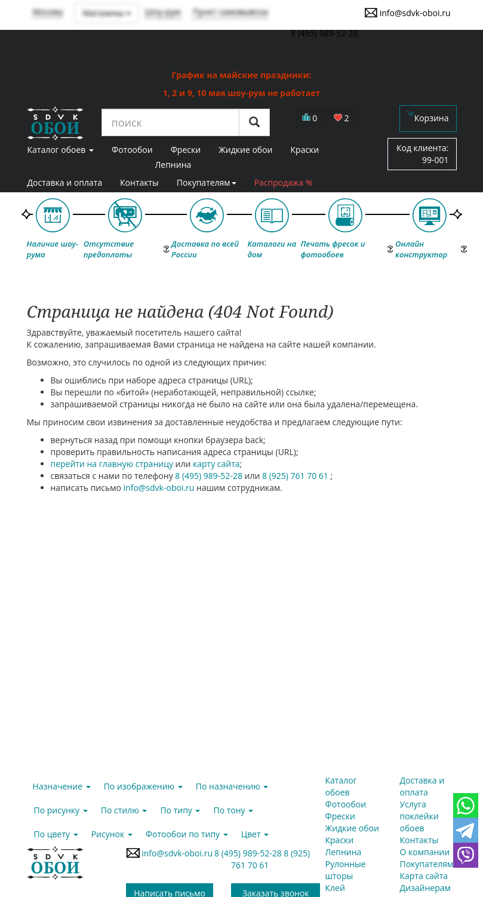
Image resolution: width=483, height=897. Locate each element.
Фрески (340, 816)
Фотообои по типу (187, 834)
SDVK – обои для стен (55, 123)
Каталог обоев (341, 786)
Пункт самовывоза (231, 11)
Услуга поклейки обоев (419, 816)
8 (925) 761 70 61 (296, 475)
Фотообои (346, 804)
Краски (339, 840)
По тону (233, 810)
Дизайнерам (425, 887)
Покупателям (206, 182)
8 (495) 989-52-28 (209, 475)
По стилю (124, 810)
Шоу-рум (162, 11)
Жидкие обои (352, 828)
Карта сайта (424, 875)
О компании (425, 852)
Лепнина (173, 164)
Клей (335, 887)
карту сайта (216, 463)
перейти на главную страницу (112, 463)
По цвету (56, 834)
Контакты (139, 182)
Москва (48, 11)
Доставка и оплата (65, 182)
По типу (180, 810)
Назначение (62, 786)
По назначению (232, 786)
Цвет (255, 834)
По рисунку (61, 810)
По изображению (143, 786)
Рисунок (112, 834)
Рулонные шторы (345, 869)
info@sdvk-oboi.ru (407, 12)
